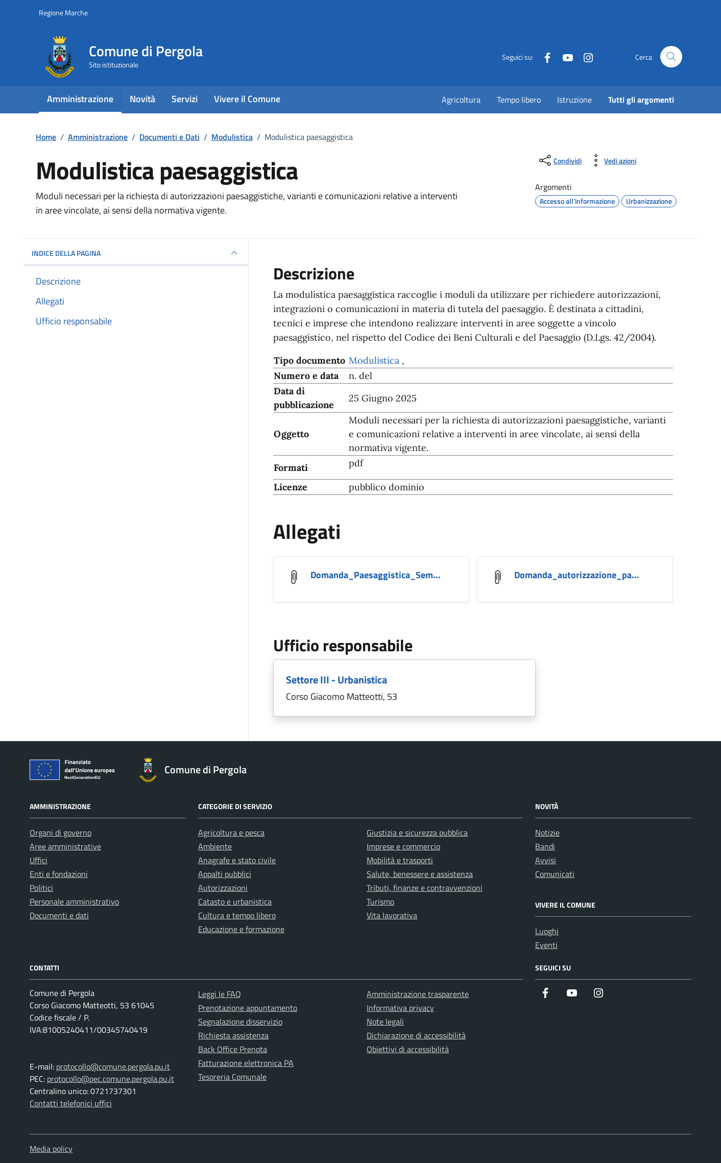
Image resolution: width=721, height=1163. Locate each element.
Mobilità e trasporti (400, 860)
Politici (41, 888)
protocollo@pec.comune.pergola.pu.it (110, 1079)
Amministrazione (80, 99)
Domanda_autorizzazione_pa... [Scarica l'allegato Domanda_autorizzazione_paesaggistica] (576, 575)
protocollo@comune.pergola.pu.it (113, 1066)
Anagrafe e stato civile (237, 860)
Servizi (185, 99)
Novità (142, 99)
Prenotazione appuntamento (247, 1008)
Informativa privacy (400, 1008)
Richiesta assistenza (233, 1035)
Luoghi (547, 931)
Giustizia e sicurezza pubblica (417, 832)
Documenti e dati (59, 915)
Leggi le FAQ (219, 994)
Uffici (38, 860)
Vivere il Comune (247, 99)
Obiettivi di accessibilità (408, 1049)
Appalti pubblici (224, 874)
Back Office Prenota (232, 1049)
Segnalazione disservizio (240, 1021)
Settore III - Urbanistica (336, 679)
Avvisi (545, 860)
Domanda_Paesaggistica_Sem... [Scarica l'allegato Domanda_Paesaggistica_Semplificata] (375, 575)
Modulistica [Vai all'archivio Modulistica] (375, 360)
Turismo (380, 901)
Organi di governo (60, 832)
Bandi (545, 846)
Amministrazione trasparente (418, 994)
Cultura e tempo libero (237, 915)
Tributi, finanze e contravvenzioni (425, 888)
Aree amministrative (65, 846)
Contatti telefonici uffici (71, 1103)
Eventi (546, 945)
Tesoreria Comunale (232, 1077)
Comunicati (554, 874)
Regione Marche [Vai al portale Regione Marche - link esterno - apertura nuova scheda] (63, 12)
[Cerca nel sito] (671, 57)
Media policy (51, 1149)
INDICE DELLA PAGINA (136, 253)
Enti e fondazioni (59, 874)
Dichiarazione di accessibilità (416, 1035)
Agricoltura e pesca (231, 832)
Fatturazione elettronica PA (246, 1063)
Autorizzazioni (223, 888)
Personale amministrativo (74, 901)
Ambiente (215, 846)
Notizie (547, 832)
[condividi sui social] (559, 160)
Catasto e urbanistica (235, 901)
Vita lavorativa (392, 915)
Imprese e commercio (403, 846)
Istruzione (574, 99)
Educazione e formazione (241, 929)
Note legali (385, 1021)
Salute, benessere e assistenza (420, 874)
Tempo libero (519, 99)
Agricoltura (461, 99)
